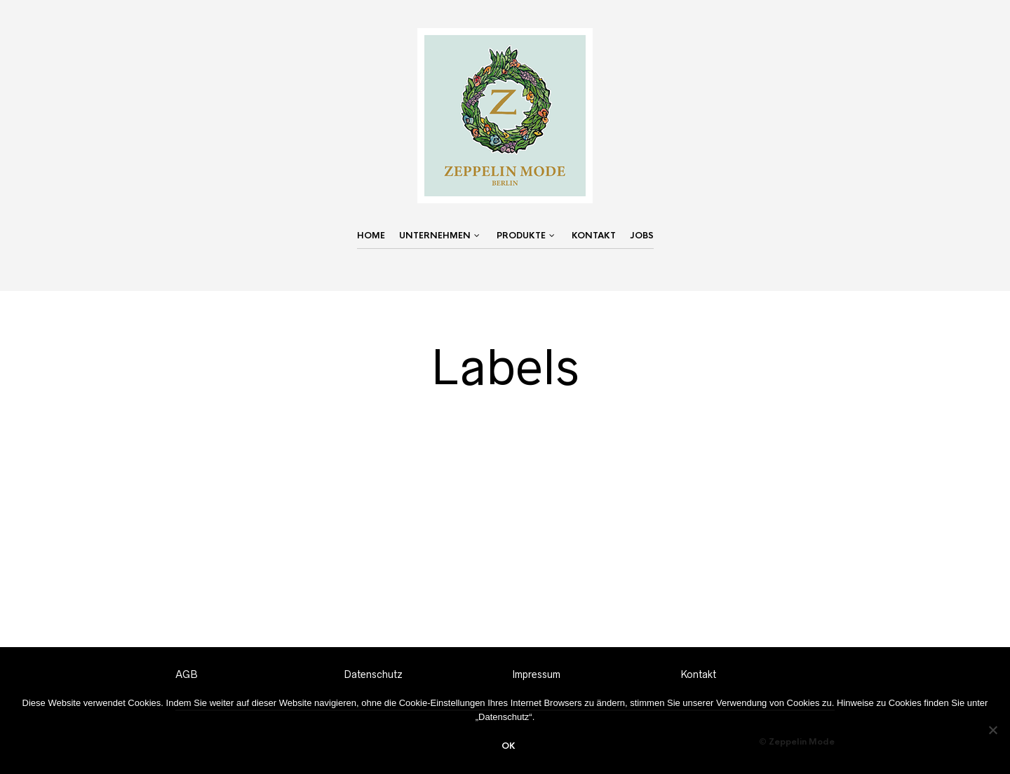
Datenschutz (373, 674)
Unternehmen (435, 235)
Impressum (536, 674)
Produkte (521, 235)
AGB (186, 674)
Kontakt (594, 235)
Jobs (642, 235)
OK (508, 746)
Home (371, 235)
